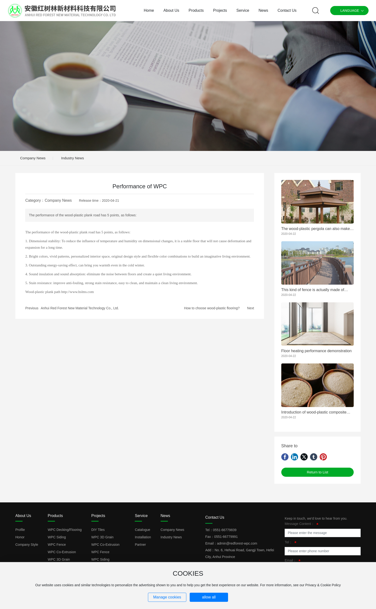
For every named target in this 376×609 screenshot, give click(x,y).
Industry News (72, 158)
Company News (33, 158)
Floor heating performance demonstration (316, 351)
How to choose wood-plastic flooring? (212, 308)
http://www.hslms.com (77, 292)
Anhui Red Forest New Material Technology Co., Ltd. (80, 308)
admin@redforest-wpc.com (237, 543)
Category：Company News (48, 200)
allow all (209, 597)
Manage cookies (167, 597)
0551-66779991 (226, 537)
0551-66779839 (224, 530)
